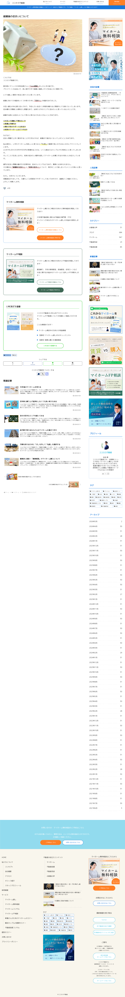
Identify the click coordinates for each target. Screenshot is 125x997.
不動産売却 (51, 871)
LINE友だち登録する (50, 346)
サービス (5, 895)
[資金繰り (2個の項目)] (94, 506)
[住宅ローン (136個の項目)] (117, 491)
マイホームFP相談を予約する (50, 290)
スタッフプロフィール (13, 885)
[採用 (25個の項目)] (119, 497)
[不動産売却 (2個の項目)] (107, 506)
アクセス (8, 876)
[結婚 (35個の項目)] (113, 497)
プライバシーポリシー (10, 942)
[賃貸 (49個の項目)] (92, 497)
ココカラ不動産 (105, 452)
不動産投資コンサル (12, 928)
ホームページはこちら (104, 981)
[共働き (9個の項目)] (117, 500)
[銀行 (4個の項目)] (113, 503)
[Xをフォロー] (43, 374)
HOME (4, 857)
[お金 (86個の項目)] (100, 494)
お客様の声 (51, 876)
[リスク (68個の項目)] (112, 494)
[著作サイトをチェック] (38, 374)
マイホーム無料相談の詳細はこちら (50, 230)
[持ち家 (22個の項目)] (94, 500)
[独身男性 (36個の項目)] (106, 497)
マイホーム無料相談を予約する (50, 238)
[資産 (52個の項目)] (119, 494)
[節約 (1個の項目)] (117, 506)
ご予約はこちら (51, 842)
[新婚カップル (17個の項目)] (105, 500)
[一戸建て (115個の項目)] (93, 494)
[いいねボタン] (4, 188)
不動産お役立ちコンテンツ (53, 857)
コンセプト (9, 867)
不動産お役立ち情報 (104, 926)
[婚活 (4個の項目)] (106, 503)
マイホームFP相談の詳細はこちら (50, 282)
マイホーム (7, 355)
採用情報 (5, 890)
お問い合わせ (6, 937)
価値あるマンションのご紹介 (104, 932)
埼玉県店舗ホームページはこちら (104, 956)
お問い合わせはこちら (73, 842)
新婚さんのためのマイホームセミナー (18, 918)
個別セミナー (6, 932)
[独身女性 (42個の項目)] (98, 497)
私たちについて (7, 862)
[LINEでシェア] (52, 363)
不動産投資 (51, 867)
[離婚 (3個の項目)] (119, 503)
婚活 (14, 355)
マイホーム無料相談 (12, 904)
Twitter (104, 920)
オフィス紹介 (10, 881)
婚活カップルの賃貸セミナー (15, 923)
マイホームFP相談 (11, 913)
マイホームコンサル (12, 909)
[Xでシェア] (12, 363)
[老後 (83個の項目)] (106, 494)
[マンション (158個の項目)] (107, 491)
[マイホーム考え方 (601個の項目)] (95, 491)
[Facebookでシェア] (32, 363)
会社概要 (8, 871)
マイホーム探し (10, 899)
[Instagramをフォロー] (47, 374)
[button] (72, 363)
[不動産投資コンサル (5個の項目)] (96, 503)
